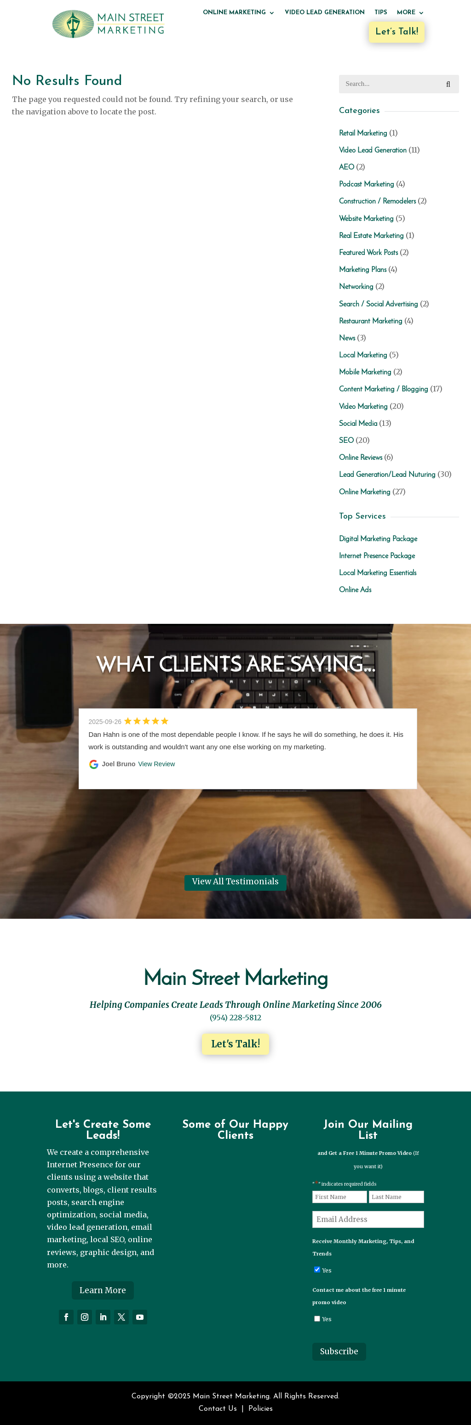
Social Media (358, 424)
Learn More (103, 1290)
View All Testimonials (235, 881)
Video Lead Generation (325, 13)
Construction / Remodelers (377, 201)
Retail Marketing (363, 133)
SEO (346, 441)
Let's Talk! (235, 1044)
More (406, 13)
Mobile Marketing (365, 372)
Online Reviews (360, 458)
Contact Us (218, 1409)
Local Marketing (363, 355)
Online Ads (355, 590)
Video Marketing (363, 407)
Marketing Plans (362, 270)
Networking (356, 287)
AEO (346, 167)
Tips (380, 13)
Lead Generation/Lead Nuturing (387, 475)
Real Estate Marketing (371, 236)
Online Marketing (234, 13)
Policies (260, 1409)
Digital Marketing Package (378, 539)
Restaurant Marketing (370, 321)
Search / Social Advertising (378, 304)
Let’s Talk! (396, 32)
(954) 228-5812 (235, 1017)
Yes (327, 1270)
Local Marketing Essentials (377, 573)
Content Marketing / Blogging (383, 389)
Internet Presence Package (377, 556)
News (347, 338)
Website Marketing (366, 219)
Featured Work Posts (368, 253)
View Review (156, 764)
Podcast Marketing (366, 184)
